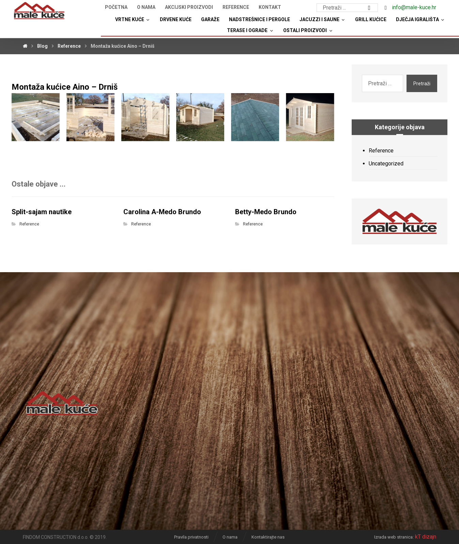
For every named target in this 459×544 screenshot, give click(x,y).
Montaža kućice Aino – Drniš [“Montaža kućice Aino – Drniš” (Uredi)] (65, 87)
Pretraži (421, 83)
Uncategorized (386, 163)
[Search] (369, 8)
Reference (29, 224)
